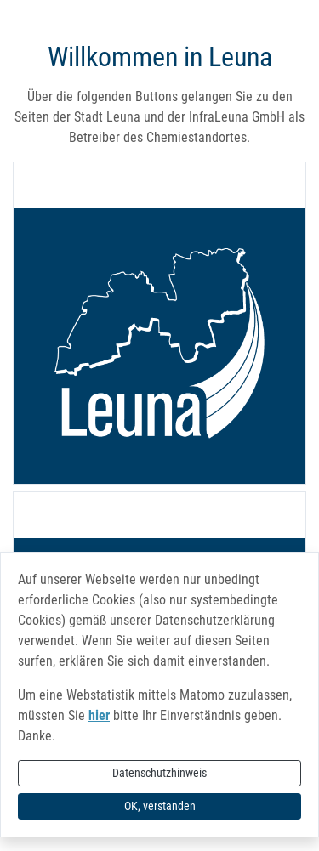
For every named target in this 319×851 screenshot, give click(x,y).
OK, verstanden (160, 806)
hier (99, 715)
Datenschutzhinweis (159, 773)
